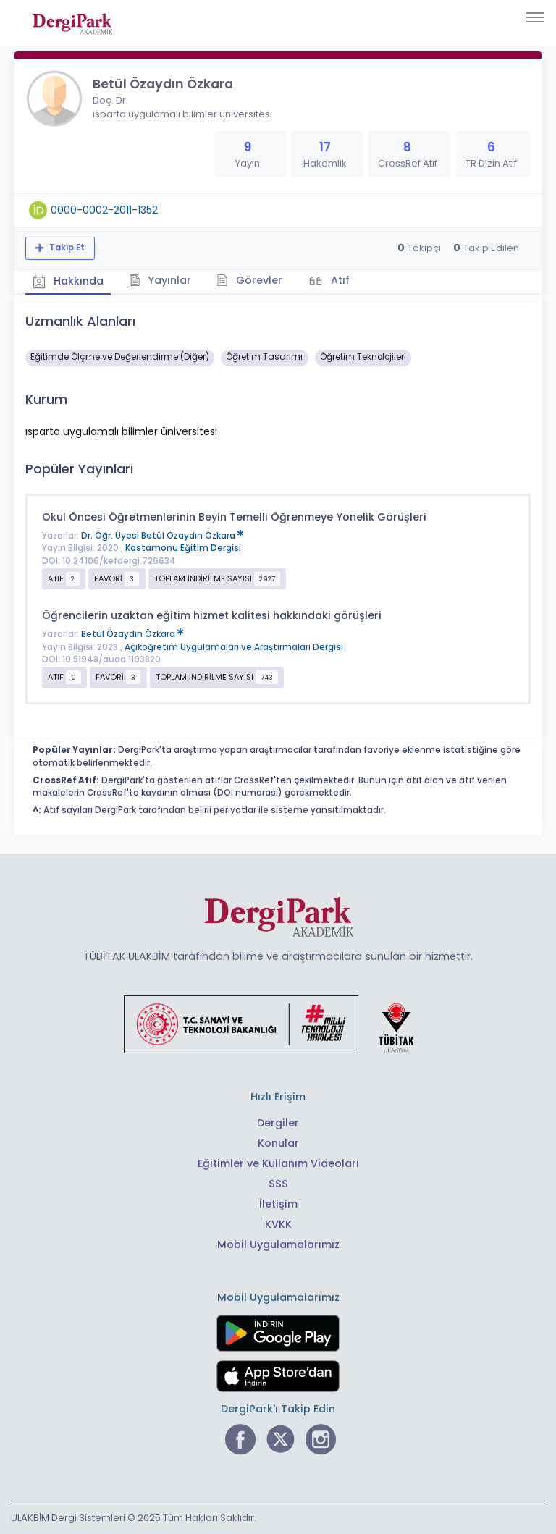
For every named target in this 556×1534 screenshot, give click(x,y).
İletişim (278, 1204)
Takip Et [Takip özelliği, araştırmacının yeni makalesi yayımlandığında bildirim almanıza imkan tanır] (66, 247)
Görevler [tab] (249, 280)
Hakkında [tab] (68, 281)
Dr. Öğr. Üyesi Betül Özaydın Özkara (162, 535)
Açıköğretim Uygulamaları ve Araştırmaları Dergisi (234, 647)
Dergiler (278, 1123)
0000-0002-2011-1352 (104, 210)
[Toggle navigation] (535, 17)
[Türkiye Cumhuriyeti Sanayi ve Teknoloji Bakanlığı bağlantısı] (278, 1023)
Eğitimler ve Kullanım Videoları (278, 1163)
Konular (278, 1143)
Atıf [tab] (339, 280)
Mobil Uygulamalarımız (278, 1244)
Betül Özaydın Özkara (132, 634)
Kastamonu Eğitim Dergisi (183, 548)
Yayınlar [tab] (160, 280)
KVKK (278, 1224)
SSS (278, 1183)
